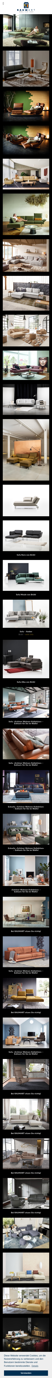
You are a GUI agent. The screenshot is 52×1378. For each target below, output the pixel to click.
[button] (35, 1366)
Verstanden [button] (26, 1373)
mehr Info (29, 634)
